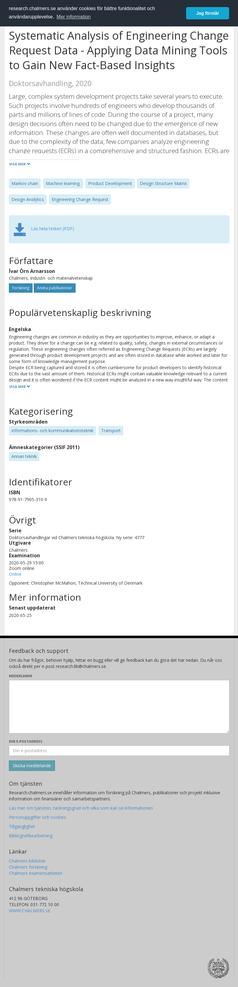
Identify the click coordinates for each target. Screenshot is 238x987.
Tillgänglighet (22, 826)
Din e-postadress (25, 741)
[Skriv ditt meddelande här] (119, 706)
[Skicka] (32, 765)
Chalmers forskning (28, 867)
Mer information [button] (74, 16)
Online (15, 574)
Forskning (20, 287)
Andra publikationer (54, 287)
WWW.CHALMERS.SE (29, 911)
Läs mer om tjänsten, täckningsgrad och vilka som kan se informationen (81, 808)
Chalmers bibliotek (27, 861)
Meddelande (20, 675)
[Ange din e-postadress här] (119, 750)
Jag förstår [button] (207, 13)
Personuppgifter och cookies (37, 817)
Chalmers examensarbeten (35, 873)
